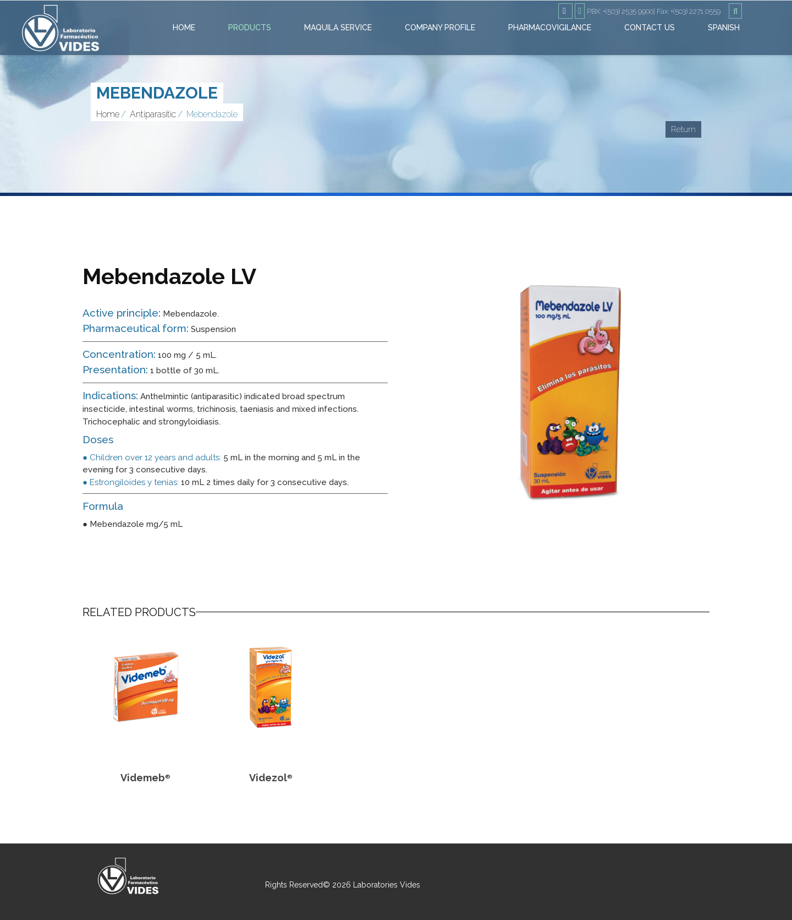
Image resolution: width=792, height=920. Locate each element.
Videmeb (145, 777)
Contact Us (649, 27)
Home (184, 27)
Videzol (271, 777)
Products (249, 27)
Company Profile (440, 27)
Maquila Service (338, 27)
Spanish (724, 27)
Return (683, 129)
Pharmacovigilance (549, 27)
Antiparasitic (153, 114)
